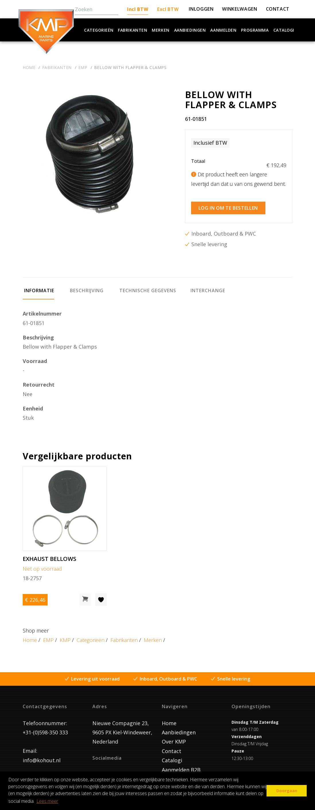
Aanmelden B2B (181, 766)
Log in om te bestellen (228, 205)
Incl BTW (137, 9)
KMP (65, 636)
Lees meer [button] (47, 801)
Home (30, 636)
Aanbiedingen (190, 30)
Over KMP (174, 738)
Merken (160, 30)
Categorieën (98, 30)
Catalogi (283, 30)
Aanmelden (223, 30)
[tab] (38, 290)
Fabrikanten (132, 30)
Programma (255, 30)
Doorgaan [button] (286, 790)
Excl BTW (167, 9)
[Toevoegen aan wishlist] (101, 597)
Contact (171, 747)
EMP (48, 636)
